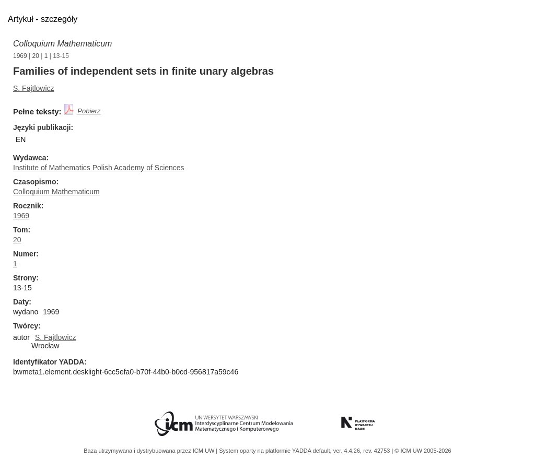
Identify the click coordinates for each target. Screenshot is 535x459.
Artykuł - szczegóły (42, 19)
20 (35, 56)
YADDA (302, 451)
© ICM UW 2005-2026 (422, 451)
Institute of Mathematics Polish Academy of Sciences (98, 167)
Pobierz (88, 111)
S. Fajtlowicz (33, 88)
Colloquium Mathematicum (62, 43)
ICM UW (204, 451)
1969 (20, 56)
